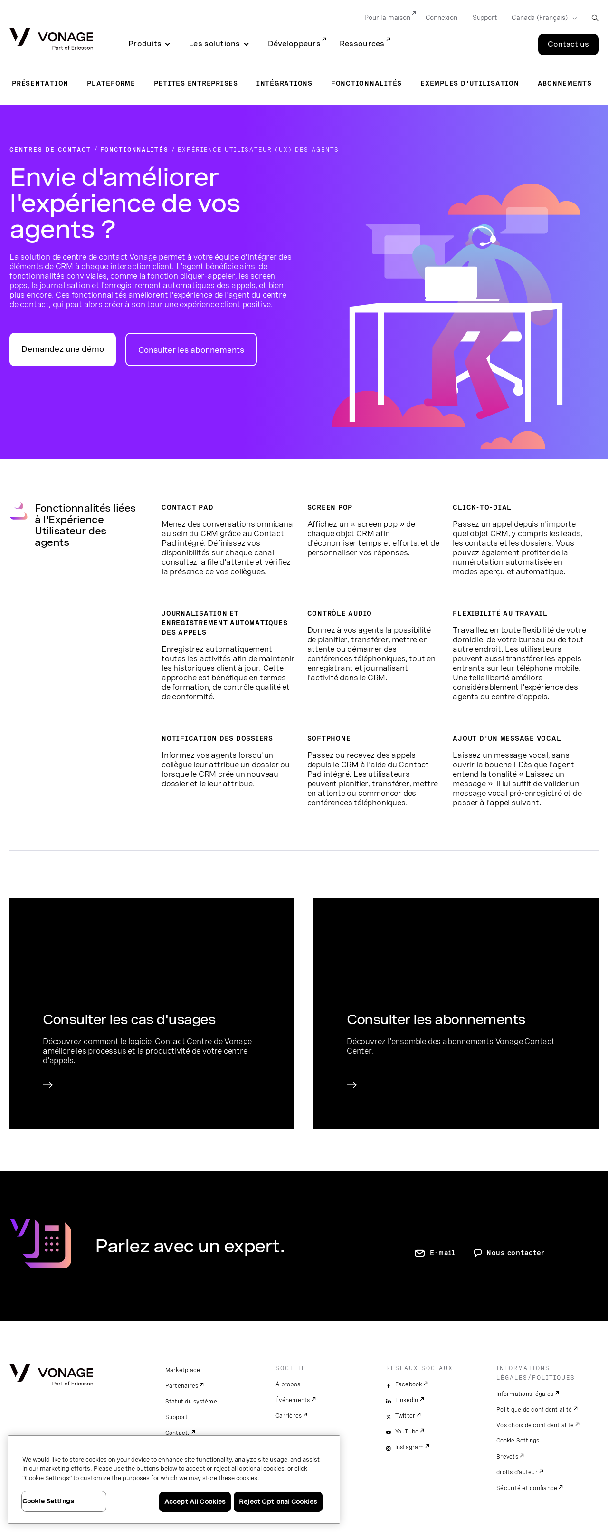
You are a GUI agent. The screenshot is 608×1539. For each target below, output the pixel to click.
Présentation (40, 83)
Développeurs (294, 43)
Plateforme (111, 83)
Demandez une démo (62, 349)
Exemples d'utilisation (469, 83)
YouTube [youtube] (407, 1431)
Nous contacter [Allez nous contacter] (515, 1253)
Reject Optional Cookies (278, 1501)
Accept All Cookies (195, 1501)
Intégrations (284, 83)
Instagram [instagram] (409, 1447)
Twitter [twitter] (405, 1416)
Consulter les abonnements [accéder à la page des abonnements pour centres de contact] (191, 350)
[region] (174, 1479)
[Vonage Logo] (51, 40)
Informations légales (524, 1394)
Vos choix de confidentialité (535, 1425)
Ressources (362, 43)
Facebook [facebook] (408, 1384)
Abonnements (565, 83)
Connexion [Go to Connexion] (441, 17)
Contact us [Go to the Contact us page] (568, 44)
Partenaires (182, 1386)
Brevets (507, 1456)
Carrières (289, 1416)
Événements (293, 1400)
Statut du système (191, 1401)
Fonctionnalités (366, 83)
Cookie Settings (518, 1440)
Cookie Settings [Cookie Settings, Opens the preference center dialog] (48, 1501)
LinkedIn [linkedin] (406, 1400)
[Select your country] (541, 18)
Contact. (177, 1433)
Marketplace (182, 1370)
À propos (288, 1384)
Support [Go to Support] (485, 17)
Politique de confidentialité (534, 1409)
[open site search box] (594, 17)
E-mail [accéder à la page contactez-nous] (442, 1253)
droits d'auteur (517, 1472)
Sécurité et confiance (526, 1488)
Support (176, 1417)
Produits (145, 43)
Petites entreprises (196, 83)
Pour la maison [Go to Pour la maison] (387, 17)
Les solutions (214, 43)
